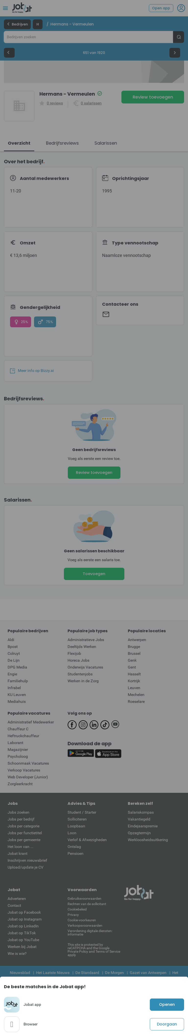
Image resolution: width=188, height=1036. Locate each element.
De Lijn (14, 660)
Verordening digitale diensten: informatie (90, 932)
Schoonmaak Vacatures (28, 763)
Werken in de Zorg (83, 681)
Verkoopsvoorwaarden (85, 925)
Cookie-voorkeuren (82, 920)
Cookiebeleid (77, 909)
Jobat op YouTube (23, 939)
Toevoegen (94, 574)
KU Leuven (17, 694)
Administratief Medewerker (31, 722)
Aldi (11, 639)
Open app (161, 8)
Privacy (73, 915)
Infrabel (14, 687)
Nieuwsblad (20, 972)
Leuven (134, 687)
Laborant (15, 742)
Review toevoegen (153, 97)
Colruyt (14, 653)
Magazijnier (18, 749)
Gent (132, 667)
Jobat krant (17, 853)
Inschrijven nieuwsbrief (27, 860)
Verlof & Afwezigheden (87, 839)
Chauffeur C (18, 729)
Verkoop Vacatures (24, 770)
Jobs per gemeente (24, 839)
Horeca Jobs (78, 660)
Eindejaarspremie (143, 826)
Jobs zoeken (18, 812)
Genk (132, 660)
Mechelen (136, 694)
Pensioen (75, 853)
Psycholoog (18, 756)
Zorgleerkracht (20, 784)
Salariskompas (141, 812)
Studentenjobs (80, 674)
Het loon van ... (20, 846)
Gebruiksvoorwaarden (84, 898)
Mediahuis (17, 701)
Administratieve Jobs (86, 639)
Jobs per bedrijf (21, 819)
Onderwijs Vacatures (85, 667)
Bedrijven (17, 24)
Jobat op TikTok (22, 933)
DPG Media (17, 667)
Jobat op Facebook (24, 912)
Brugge (134, 646)
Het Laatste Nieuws (53, 972)
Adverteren (17, 898)
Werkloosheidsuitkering (148, 839)
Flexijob (74, 653)
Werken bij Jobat (22, 946)
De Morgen (114, 972)
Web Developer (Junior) (28, 777)
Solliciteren (77, 819)
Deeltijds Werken (82, 646)
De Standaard (87, 972)
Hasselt (134, 674)
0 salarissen (91, 103)
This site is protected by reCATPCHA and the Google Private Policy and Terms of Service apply (94, 950)
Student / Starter (82, 812)
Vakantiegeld (139, 819)
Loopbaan (76, 826)
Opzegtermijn (139, 833)
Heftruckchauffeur (23, 735)
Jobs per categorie (23, 826)
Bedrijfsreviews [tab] (62, 143)
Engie (12, 674)
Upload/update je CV (25, 867)
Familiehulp (18, 681)
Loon (72, 833)
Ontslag (74, 846)
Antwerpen (137, 639)
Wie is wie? (17, 953)
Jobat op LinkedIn (23, 926)
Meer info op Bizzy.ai (32, 370)
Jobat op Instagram (25, 919)
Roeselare (136, 701)
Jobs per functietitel (25, 833)
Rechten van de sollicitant (87, 904)
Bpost (13, 646)
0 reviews (55, 103)
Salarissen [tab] (105, 143)
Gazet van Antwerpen (148, 972)
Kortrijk (134, 681)
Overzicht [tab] (19, 143)
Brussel (134, 653)
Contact (14, 905)
